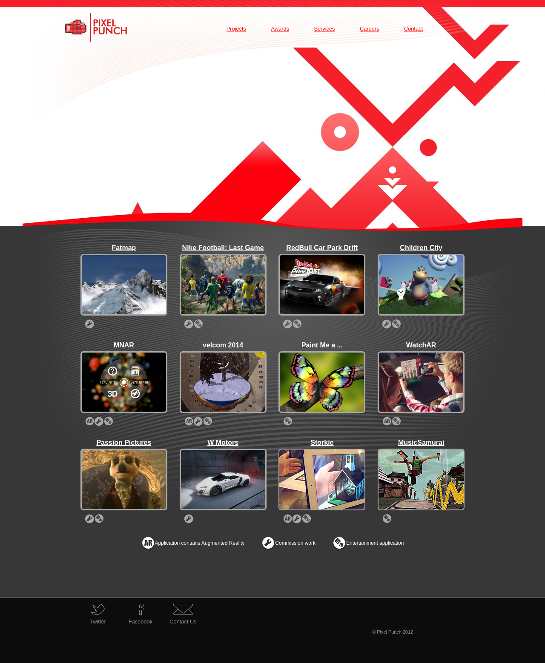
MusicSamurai (421, 442)
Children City (421, 247)
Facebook (140, 621)
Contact (413, 29)
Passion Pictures (123, 442)
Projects (236, 29)
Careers (369, 29)
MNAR (124, 345)
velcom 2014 (223, 345)
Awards (280, 29)
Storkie (321, 442)
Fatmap (124, 247)
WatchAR (421, 345)
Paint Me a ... (322, 345)
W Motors (222, 442)
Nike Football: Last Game (223, 247)
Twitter (98, 621)
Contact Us (182, 621)
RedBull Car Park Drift (322, 247)
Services (324, 29)
